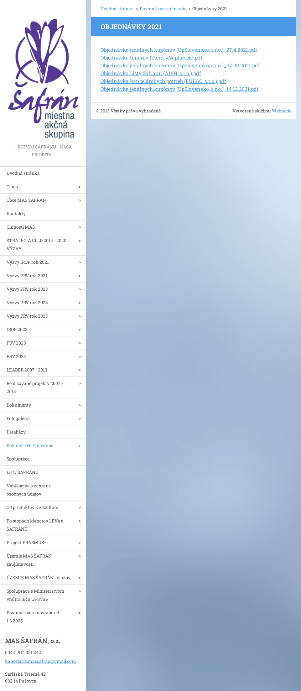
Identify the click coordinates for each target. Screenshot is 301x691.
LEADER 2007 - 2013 (27, 370)
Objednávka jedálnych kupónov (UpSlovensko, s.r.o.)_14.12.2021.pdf (180, 89)
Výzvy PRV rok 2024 (27, 302)
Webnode (281, 111)
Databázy (16, 432)
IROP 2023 (17, 329)
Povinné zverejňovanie (30, 445)
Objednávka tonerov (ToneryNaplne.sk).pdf (152, 57)
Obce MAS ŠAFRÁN (26, 200)
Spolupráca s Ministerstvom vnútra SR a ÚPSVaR (36, 595)
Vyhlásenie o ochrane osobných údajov (29, 490)
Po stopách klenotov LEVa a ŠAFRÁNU (35, 525)
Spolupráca (18, 459)
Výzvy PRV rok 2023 (27, 289)
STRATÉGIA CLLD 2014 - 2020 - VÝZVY (38, 244)
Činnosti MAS (21, 227)
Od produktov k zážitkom (33, 507)
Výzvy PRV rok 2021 (27, 275)
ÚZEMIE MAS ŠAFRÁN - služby (38, 577)
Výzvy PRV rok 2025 (27, 316)
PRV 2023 (16, 343)
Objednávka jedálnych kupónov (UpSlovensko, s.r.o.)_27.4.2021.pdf (179, 49)
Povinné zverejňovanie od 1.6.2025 (33, 617)
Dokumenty (19, 405)
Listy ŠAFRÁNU (23, 472)
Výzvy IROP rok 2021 (28, 262)
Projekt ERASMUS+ (26, 542)
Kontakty (16, 213)
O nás (12, 187)
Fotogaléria (18, 418)
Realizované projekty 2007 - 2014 (35, 387)
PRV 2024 (16, 356)
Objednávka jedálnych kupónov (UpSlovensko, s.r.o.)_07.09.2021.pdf (181, 65)
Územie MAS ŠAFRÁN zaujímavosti (29, 560)
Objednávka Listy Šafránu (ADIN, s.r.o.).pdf (151, 73)
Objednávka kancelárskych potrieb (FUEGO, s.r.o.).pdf (163, 81)
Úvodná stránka (23, 173)
